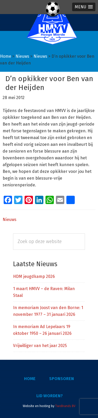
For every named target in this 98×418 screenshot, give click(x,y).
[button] (83, 7)
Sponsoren (61, 378)
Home (30, 378)
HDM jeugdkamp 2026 (34, 276)
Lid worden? (49, 395)
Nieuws (9, 219)
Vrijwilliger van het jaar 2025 (40, 345)
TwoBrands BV (65, 406)
